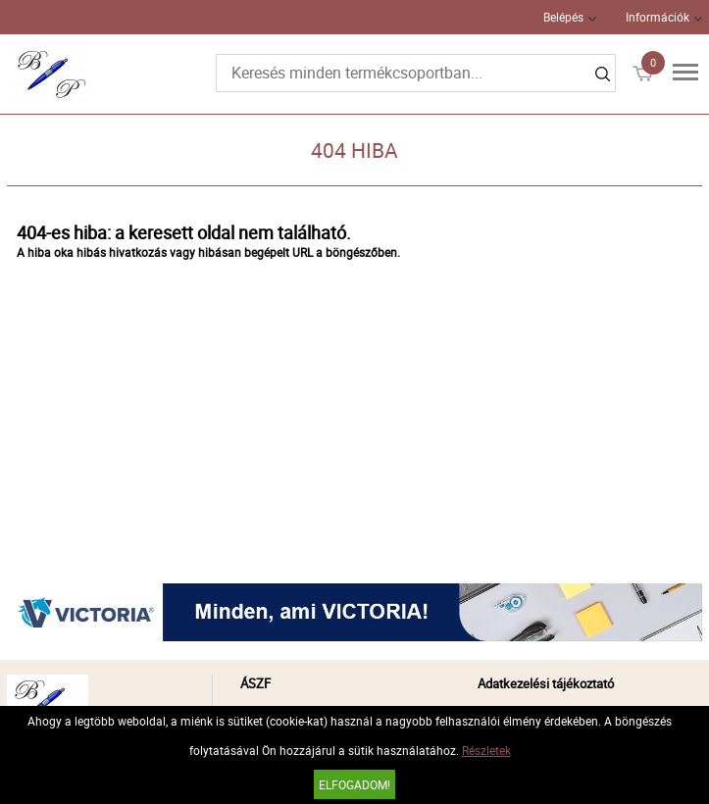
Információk (657, 17)
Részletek (486, 750)
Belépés (563, 17)
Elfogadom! (354, 784)
